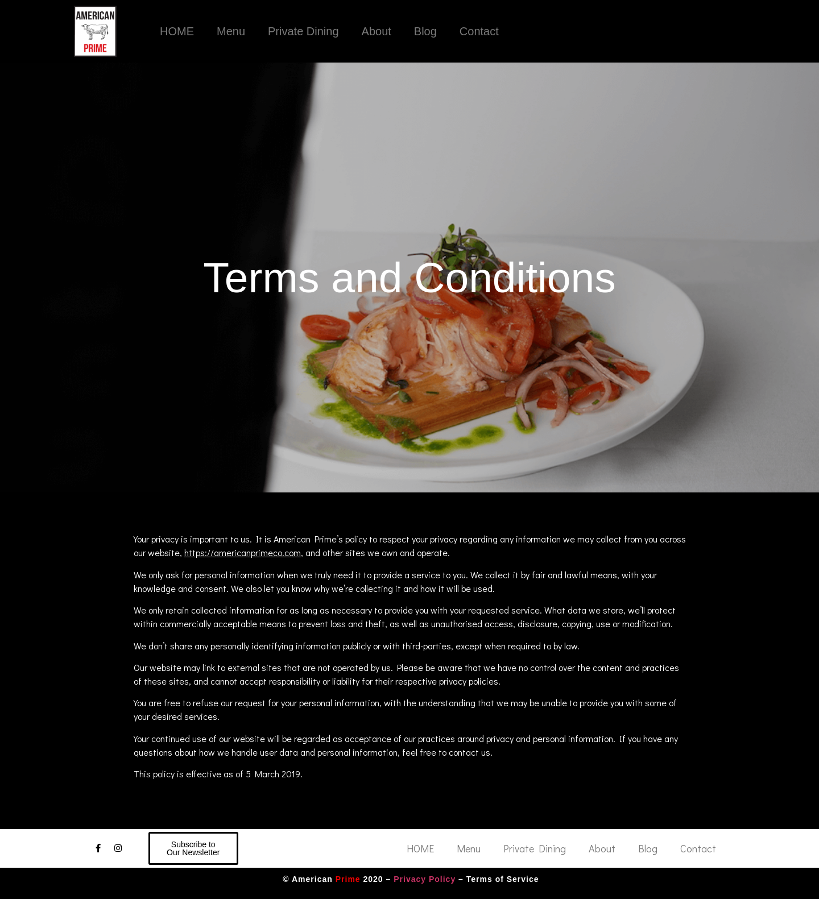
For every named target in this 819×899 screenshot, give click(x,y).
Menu (231, 31)
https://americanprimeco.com (242, 552)
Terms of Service (502, 879)
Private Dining (303, 31)
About (376, 31)
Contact (479, 31)
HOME (177, 31)
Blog (425, 31)
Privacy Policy (425, 879)
